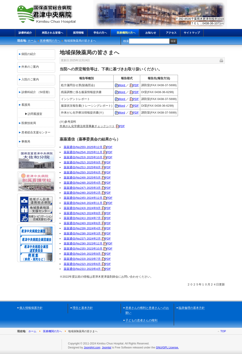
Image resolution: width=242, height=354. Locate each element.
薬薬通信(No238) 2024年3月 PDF (87, 233)
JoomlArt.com (92, 347)
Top (223, 331)
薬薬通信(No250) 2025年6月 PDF (87, 172)
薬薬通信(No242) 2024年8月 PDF (87, 213)
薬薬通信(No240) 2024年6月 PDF (87, 223)
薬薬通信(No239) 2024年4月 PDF (87, 228)
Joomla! (106, 347)
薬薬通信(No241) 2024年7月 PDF (87, 218)
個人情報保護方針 (31, 307)
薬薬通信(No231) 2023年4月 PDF (87, 269)
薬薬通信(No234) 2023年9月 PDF (87, 253)
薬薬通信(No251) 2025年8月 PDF (87, 167)
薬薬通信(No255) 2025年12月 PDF (88, 147)
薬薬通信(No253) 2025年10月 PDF (88, 157)
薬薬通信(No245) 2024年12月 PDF (88, 197)
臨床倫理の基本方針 (192, 307)
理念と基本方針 (83, 307)
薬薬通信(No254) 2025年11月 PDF (88, 152)
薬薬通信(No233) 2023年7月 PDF (87, 258)
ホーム (32, 40)
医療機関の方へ (50, 40)
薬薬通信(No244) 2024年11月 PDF (88, 203)
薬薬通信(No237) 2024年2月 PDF (87, 238)
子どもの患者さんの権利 (141, 320)
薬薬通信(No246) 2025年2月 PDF (87, 192)
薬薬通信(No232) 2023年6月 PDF (87, 264)
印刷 (221, 60)
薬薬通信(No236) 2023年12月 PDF (88, 243)
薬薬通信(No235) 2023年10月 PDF (88, 248)
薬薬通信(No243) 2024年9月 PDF (87, 208)
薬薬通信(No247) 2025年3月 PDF (87, 187)
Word (120, 85)
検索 (126, 41)
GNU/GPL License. (167, 347)
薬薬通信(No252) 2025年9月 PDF (87, 162)
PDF (134, 85)
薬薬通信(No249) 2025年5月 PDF (87, 177)
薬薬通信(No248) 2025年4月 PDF (87, 182)
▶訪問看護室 (30, 114)
